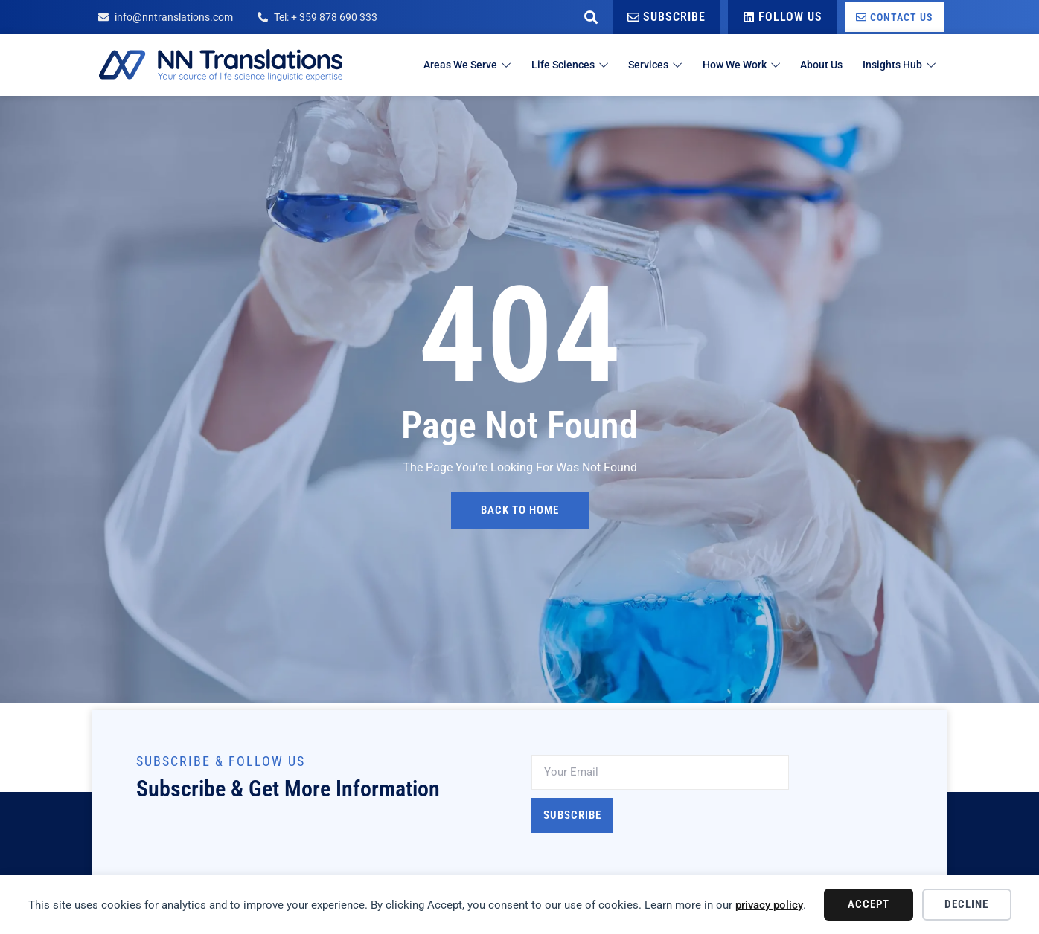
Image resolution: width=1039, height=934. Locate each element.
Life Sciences (539, 64)
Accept (868, 904)
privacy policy (769, 905)
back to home (520, 510)
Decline (966, 904)
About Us (813, 64)
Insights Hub (897, 64)
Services (630, 64)
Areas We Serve (429, 64)
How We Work (724, 64)
